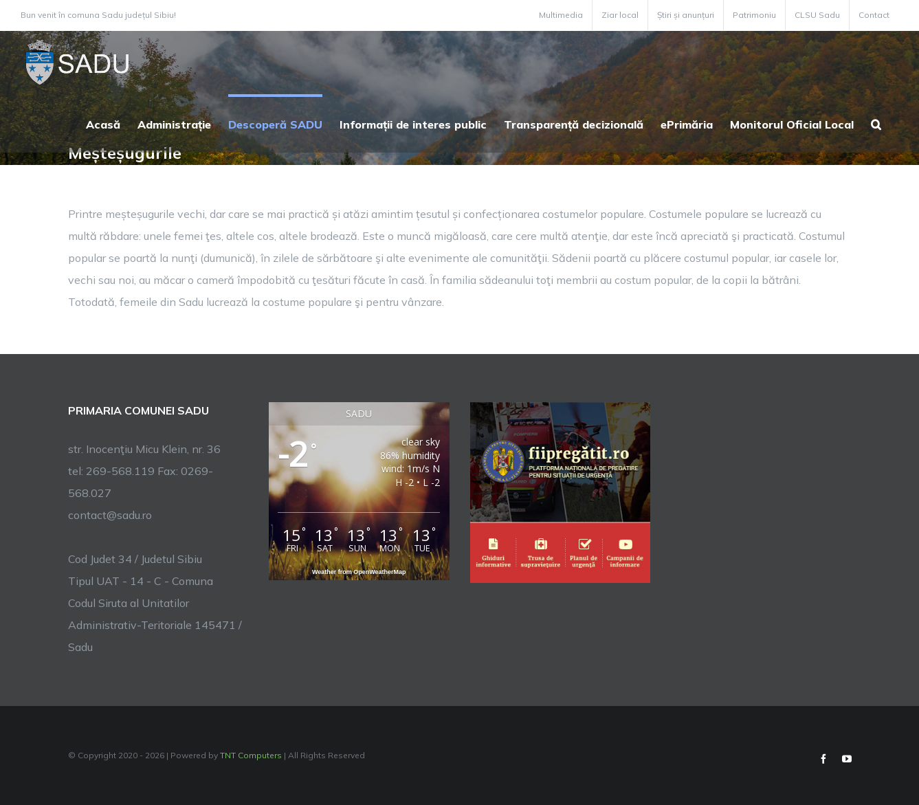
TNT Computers (251, 755)
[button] (876, 123)
